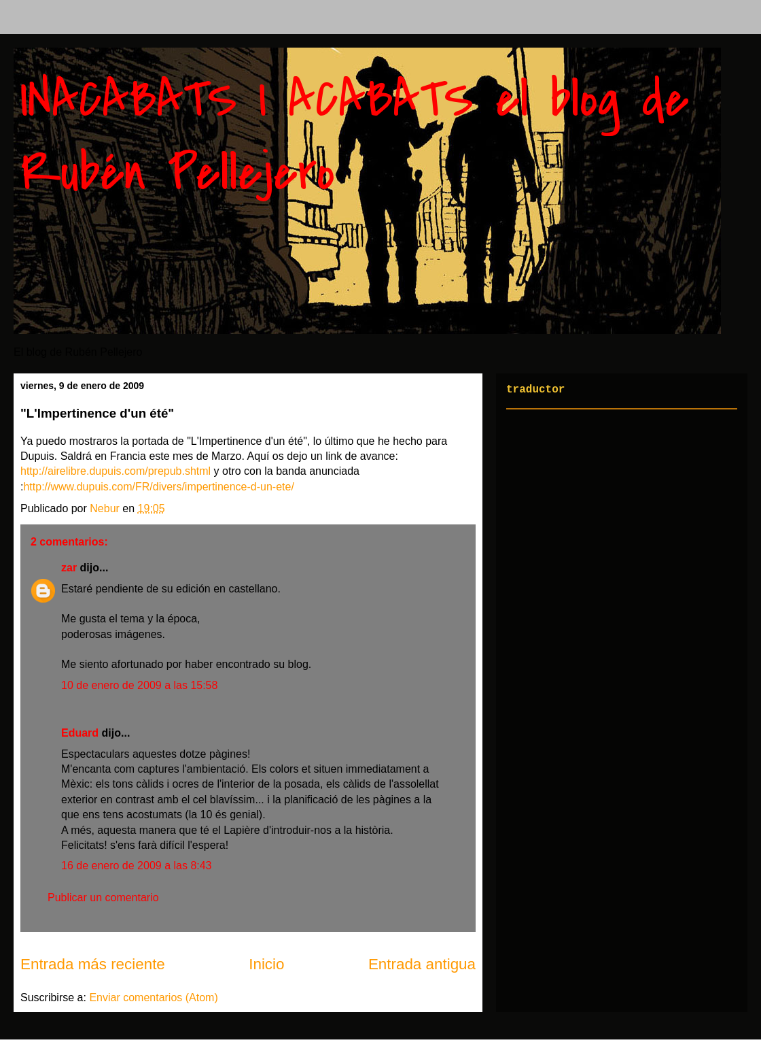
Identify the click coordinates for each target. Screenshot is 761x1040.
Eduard (80, 733)
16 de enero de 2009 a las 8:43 (136, 865)
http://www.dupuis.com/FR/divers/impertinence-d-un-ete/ (158, 486)
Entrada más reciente (92, 964)
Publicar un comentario (103, 897)
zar (69, 567)
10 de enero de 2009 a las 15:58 (139, 685)
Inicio (266, 964)
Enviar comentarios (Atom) (153, 997)
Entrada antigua (422, 964)
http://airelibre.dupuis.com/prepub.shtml (115, 471)
